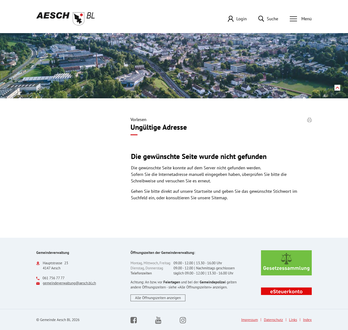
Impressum (249, 319)
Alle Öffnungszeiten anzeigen (158, 297)
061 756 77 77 (54, 278)
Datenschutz (273, 319)
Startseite (203, 191)
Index (307, 319)
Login (241, 19)
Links (293, 319)
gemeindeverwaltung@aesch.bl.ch (69, 283)
